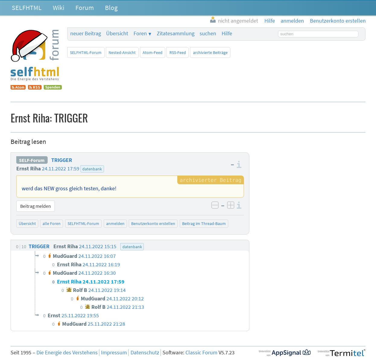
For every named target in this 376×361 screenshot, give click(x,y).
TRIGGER (61, 160)
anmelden (115, 223)
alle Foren (52, 223)
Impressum (114, 352)
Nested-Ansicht (122, 52)
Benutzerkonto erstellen (153, 223)
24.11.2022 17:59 (60, 168)
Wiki (58, 7)
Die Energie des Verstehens (67, 352)
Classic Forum (201, 352)
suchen (208, 33)
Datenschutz (145, 352)
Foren (140, 33)
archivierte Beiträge (210, 52)
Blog (111, 7)
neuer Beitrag (85, 33)
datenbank (92, 169)
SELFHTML (27, 7)
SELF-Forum (32, 160)
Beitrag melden (35, 206)
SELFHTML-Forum (86, 52)
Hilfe (227, 33)
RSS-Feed (177, 52)
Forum (84, 7)
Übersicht (117, 33)
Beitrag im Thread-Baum (204, 223)
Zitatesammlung (175, 33)
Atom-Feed (153, 52)
